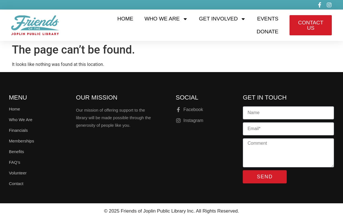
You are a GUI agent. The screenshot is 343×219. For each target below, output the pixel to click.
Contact (16, 183)
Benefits (16, 151)
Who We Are (166, 18)
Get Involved (222, 18)
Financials (18, 130)
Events (267, 19)
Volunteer (18, 172)
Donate (268, 31)
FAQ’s (14, 162)
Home (125, 19)
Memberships (21, 141)
